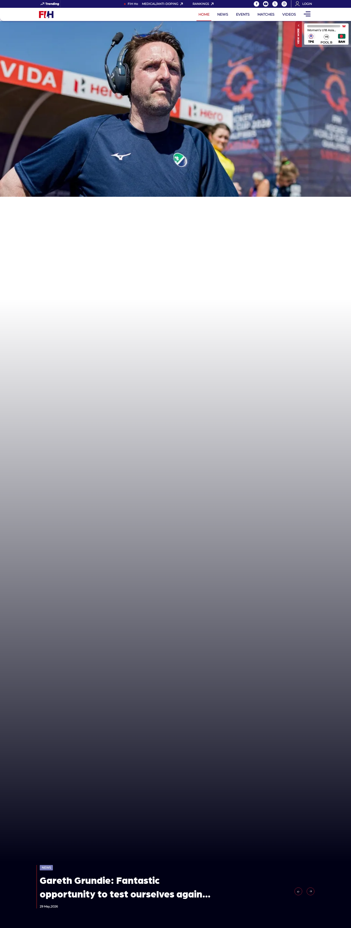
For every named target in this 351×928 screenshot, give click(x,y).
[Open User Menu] (305, 4)
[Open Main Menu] (307, 14)
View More (298, 36)
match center (326, 34)
